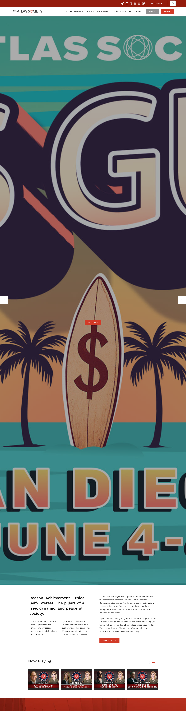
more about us (109, 640)
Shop (131, 11)
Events (90, 11)
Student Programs (74, 11)
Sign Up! (152, 11)
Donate (167, 11)
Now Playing (102, 11)
